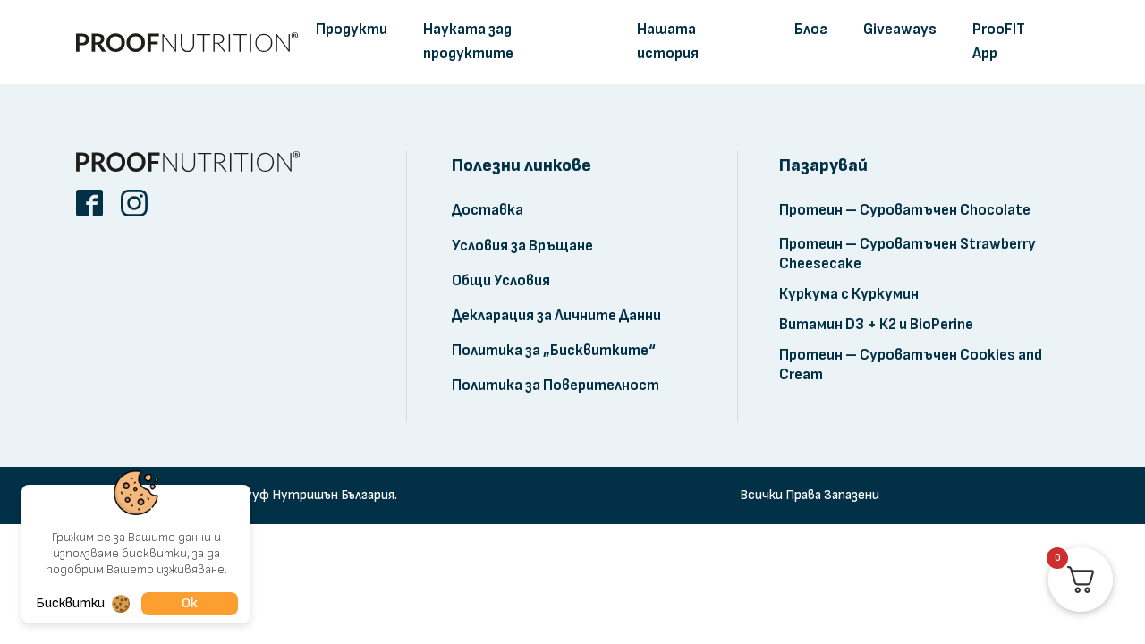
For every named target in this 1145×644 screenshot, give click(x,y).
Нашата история (668, 42)
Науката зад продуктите (468, 42)
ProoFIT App (998, 42)
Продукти (351, 29)
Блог (810, 29)
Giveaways (900, 29)
